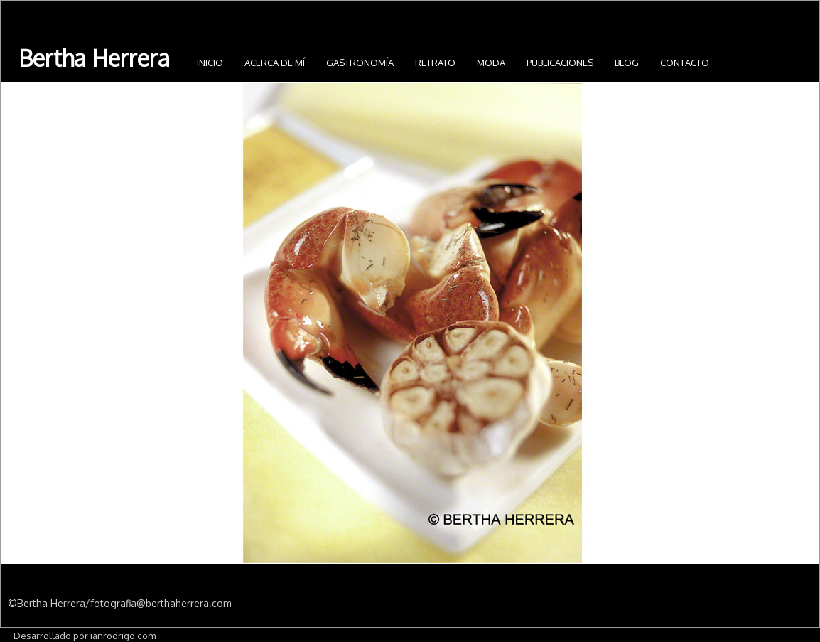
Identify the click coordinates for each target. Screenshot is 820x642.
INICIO (210, 62)
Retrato (435, 62)
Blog (627, 62)
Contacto (684, 62)
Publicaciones (560, 62)
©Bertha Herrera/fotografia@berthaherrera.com (120, 603)
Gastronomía (360, 62)
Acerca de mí (274, 62)
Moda (491, 62)
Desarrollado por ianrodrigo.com (85, 635)
